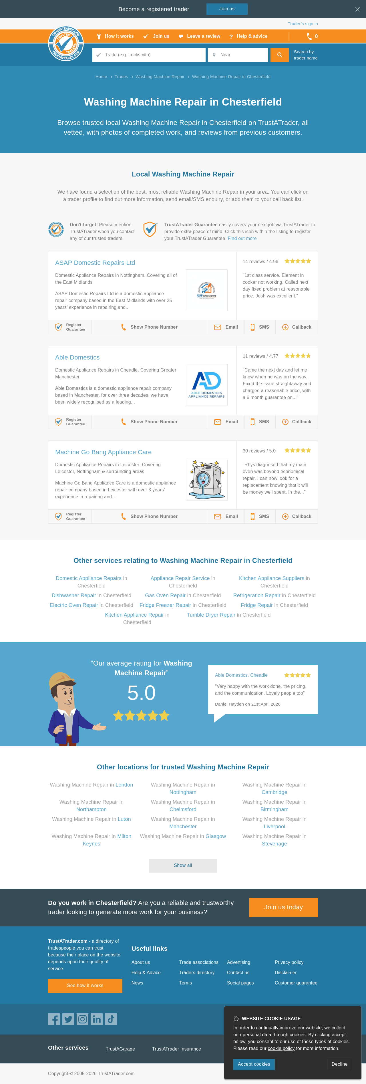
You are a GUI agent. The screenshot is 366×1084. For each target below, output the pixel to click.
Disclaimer (286, 972)
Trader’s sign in (303, 23)
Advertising (238, 962)
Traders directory (197, 972)
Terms (185, 982)
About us (141, 962)
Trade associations (198, 962)
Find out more (242, 238)
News (137, 982)
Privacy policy (289, 962)
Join (227, 8)
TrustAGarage (120, 1049)
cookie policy (281, 1048)
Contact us (238, 972)
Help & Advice (146, 972)
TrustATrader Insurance (176, 1049)
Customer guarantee (296, 982)
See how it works (85, 985)
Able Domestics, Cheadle (241, 675)
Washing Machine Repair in (91, 785)
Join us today (283, 907)
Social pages (240, 982)
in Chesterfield (92, 595)
